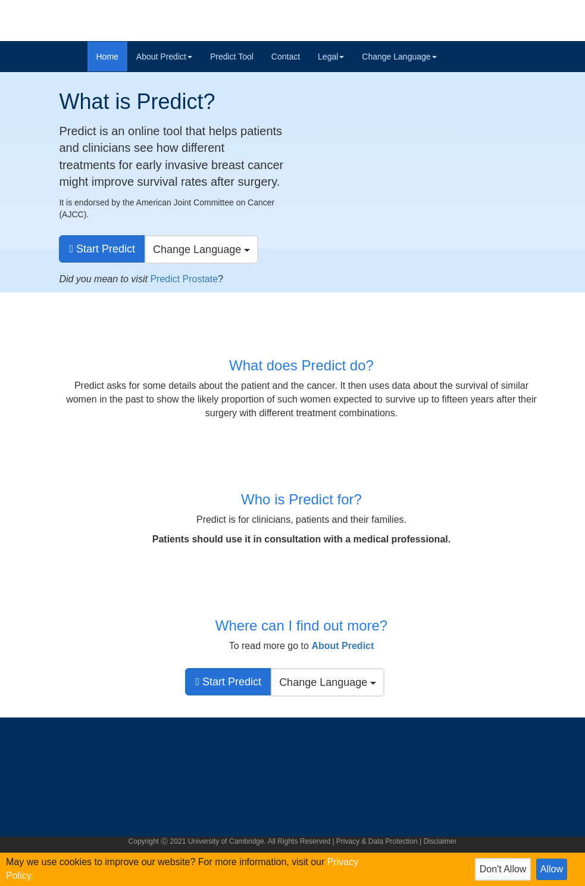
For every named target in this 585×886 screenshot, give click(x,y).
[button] (342, 646)
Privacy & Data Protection (377, 841)
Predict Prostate (184, 279)
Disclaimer (439, 841)
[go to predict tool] (102, 249)
